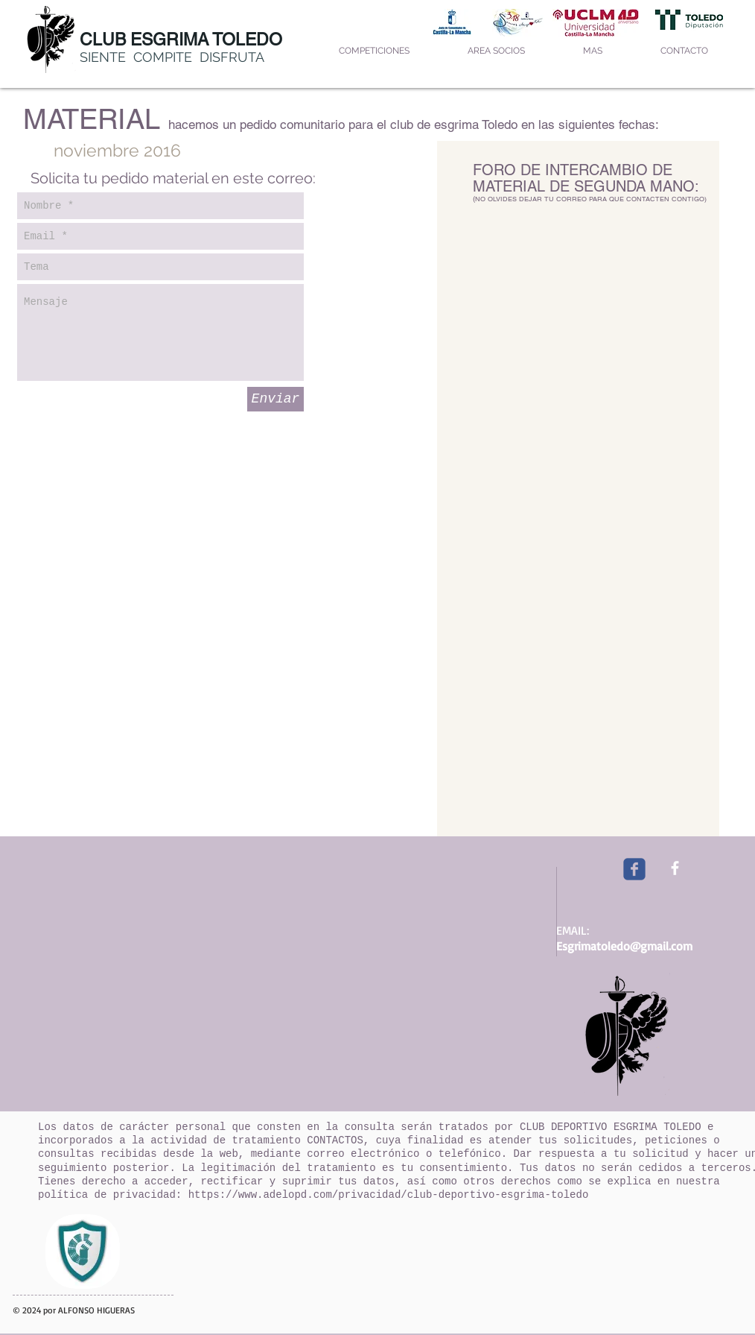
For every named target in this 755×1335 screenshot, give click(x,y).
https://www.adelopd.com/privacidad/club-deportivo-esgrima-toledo (388, 1195)
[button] (374, 51)
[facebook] (675, 868)
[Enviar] (275, 399)
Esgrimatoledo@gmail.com (624, 945)
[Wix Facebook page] (634, 869)
